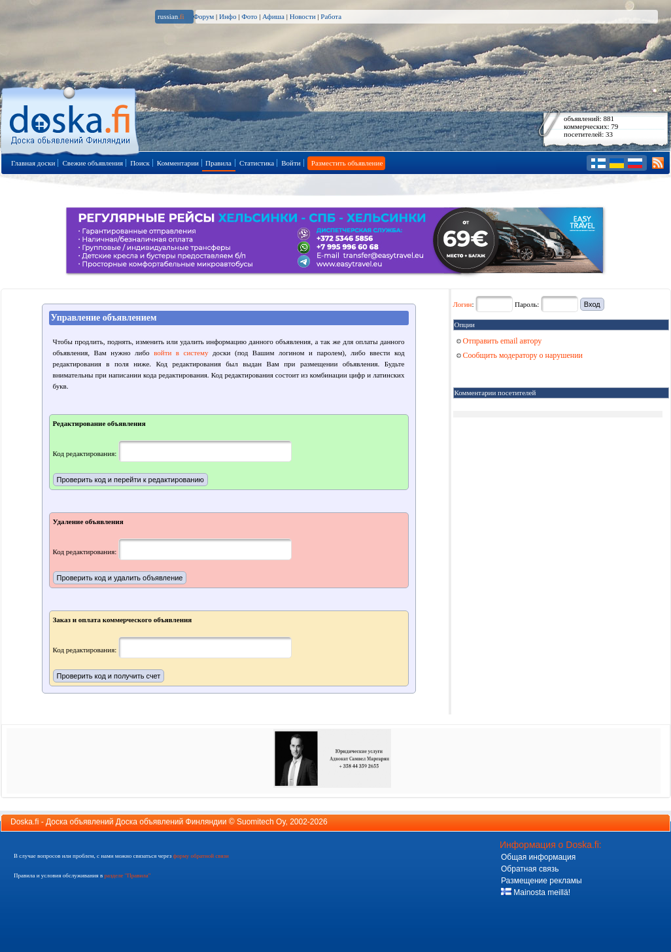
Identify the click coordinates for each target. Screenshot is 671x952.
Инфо (227, 16)
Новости (303, 16)
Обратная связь (530, 868)
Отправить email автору (499, 340)
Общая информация (538, 857)
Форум (203, 16)
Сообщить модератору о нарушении (519, 355)
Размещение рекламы (541, 880)
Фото (249, 16)
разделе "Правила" (127, 875)
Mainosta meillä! (535, 892)
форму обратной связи (200, 856)
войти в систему (181, 353)
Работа (330, 16)
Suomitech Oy (261, 821)
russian (171, 16)
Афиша (273, 16)
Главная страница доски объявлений (71, 118)
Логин (462, 304)
